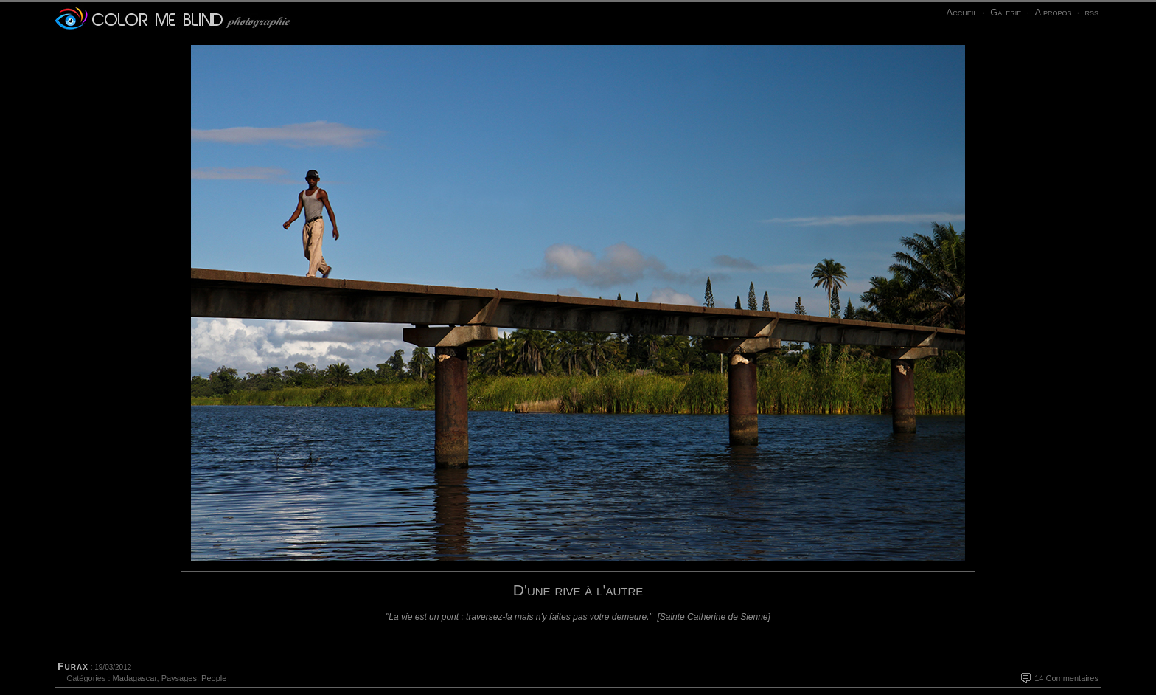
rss (1091, 12)
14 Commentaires (1066, 678)
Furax (73, 666)
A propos (1052, 12)
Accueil (961, 12)
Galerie (1005, 12)
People (213, 678)
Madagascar (135, 678)
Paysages (179, 678)
